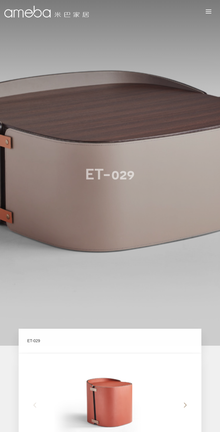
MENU (213, 11)
